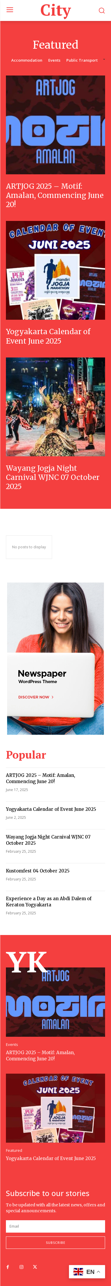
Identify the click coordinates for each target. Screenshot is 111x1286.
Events (54, 60)
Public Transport (82, 60)
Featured (14, 1150)
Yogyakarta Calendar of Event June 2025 (48, 336)
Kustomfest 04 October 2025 (38, 871)
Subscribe (55, 1242)
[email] (55, 1226)
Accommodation (26, 60)
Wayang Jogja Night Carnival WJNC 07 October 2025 (52, 477)
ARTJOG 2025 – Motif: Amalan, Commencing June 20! (55, 195)
